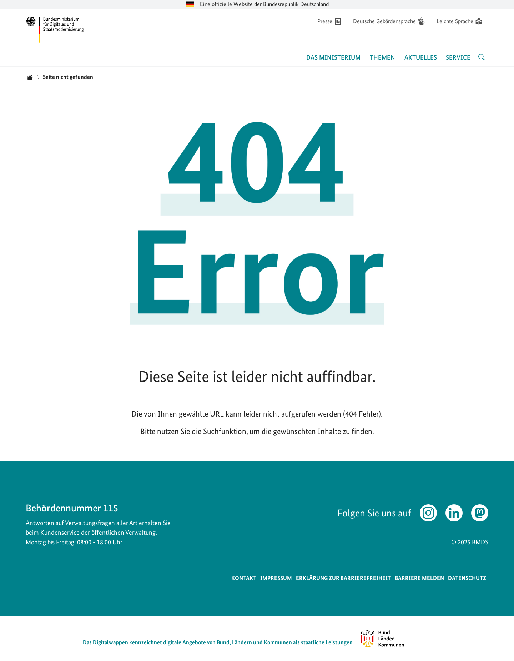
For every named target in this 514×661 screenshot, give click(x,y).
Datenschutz (467, 578)
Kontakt (243, 578)
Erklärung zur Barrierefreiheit (343, 578)
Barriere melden (419, 578)
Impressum (276, 578)
